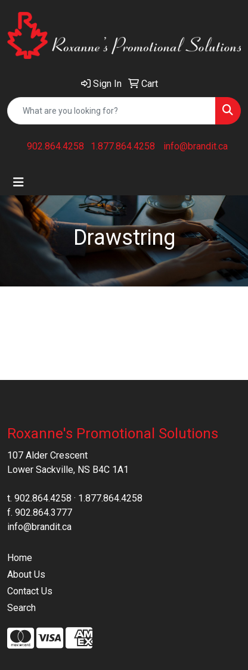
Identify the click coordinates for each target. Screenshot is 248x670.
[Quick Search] (111, 110)
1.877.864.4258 (123, 146)
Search (21, 607)
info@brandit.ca (195, 146)
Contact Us (29, 591)
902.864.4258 (55, 146)
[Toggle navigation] (18, 182)
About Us (26, 574)
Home (19, 557)
